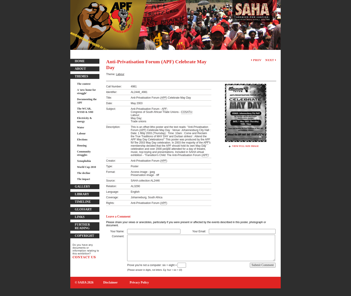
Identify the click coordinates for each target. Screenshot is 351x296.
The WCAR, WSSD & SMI (85, 110)
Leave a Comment (118, 216)
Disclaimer (110, 282)
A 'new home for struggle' (86, 91)
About (80, 68)
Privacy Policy (139, 282)
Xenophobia (84, 161)
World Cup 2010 (86, 167)
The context (83, 83)
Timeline (83, 201)
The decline (83, 173)
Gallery (82, 186)
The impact (83, 179)
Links (80, 217)
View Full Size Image (245, 146)
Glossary (83, 209)
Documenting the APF (87, 101)
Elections (82, 139)
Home (80, 61)
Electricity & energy (84, 119)
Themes (81, 76)
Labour (81, 133)
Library (82, 194)
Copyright (84, 235)
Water (80, 127)
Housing (82, 145)
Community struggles (84, 153)
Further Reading (82, 226)
